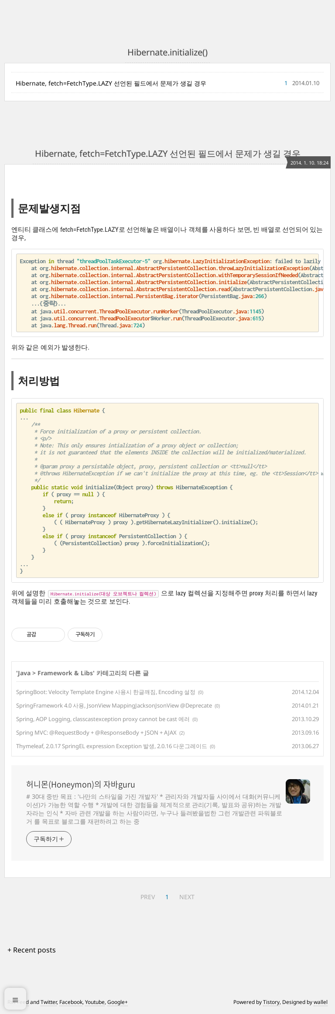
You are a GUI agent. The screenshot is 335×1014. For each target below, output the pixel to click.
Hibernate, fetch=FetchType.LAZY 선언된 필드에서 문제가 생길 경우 (111, 83)
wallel (321, 1002)
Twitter (49, 1002)
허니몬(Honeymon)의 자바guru (80, 784)
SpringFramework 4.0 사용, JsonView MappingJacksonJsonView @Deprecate (114, 705)
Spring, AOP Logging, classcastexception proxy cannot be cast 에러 (103, 719)
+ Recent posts (31, 950)
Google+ (117, 1002)
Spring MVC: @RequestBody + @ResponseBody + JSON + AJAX (96, 732)
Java (24, 673)
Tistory (271, 1002)
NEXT (187, 897)
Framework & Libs (65, 673)
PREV (147, 897)
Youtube (95, 1002)
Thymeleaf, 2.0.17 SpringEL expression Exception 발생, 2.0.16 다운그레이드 (111, 746)
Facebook (70, 1002)
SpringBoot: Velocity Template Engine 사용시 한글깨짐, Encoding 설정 (105, 692)
